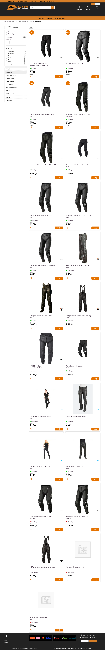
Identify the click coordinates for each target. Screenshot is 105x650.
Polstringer (9, 100)
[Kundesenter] (78, 7)
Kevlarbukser (10, 78)
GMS (9, 58)
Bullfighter (11, 53)
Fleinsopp (10, 55)
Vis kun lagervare (12, 34)
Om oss (6, 639)
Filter (31, 27)
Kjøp (95, 127)
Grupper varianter (12, 32)
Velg (59, 77)
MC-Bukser (29, 21)
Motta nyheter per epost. (88, 635)
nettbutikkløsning (70, 648)
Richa (9, 60)
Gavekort (7, 643)
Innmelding (85, 637)
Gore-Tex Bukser (11, 75)
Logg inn (87, 7)
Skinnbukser (38, 21)
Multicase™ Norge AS (85, 648)
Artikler (6, 642)
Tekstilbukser (10, 84)
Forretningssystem (59, 648)
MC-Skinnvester (10, 94)
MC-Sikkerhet (10, 91)
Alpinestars (11, 51)
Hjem (12, 21)
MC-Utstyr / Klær (20, 21)
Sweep (10, 64)
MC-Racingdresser (11, 87)
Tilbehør (8, 97)
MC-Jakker (9, 69)
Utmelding (94, 637)
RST (9, 62)
